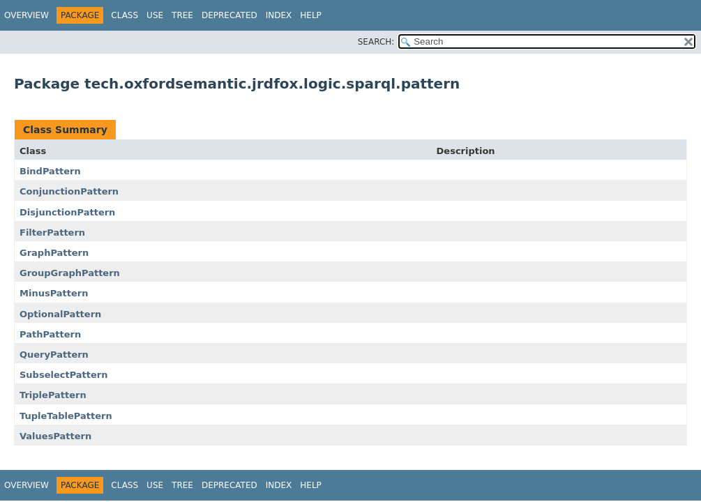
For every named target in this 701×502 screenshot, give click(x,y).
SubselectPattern (64, 375)
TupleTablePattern (66, 416)
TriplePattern (53, 395)
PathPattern (50, 334)
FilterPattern (52, 232)
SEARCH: (376, 42)
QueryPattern (54, 354)
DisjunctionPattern (67, 212)
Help (311, 15)
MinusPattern (54, 293)
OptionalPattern (60, 314)
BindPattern (50, 171)
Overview (26, 15)
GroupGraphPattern (70, 273)
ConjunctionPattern (69, 191)
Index (279, 15)
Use (154, 15)
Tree (182, 15)
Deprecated (229, 15)
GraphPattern (54, 253)
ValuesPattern (55, 436)
